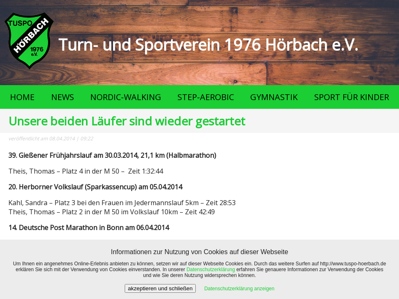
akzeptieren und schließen (160, 288)
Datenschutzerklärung (211, 269)
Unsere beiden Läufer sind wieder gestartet (126, 121)
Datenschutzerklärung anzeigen (239, 289)
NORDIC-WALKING (125, 97)
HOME (22, 97)
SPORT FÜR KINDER (351, 97)
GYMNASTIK (274, 97)
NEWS (62, 97)
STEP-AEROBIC (205, 97)
